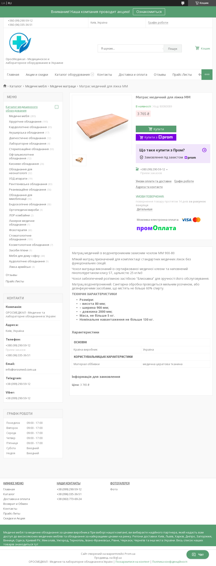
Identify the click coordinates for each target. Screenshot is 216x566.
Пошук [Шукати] (172, 49)
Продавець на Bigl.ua (108, 558)
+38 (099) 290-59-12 (69, 489)
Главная (13, 74)
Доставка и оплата (133, 74)
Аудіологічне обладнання (27, 261)
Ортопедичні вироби (24, 210)
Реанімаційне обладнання (27, 189)
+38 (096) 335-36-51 (69, 494)
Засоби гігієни (18, 250)
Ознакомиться (149, 11)
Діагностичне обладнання (27, 138)
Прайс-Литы (11, 513)
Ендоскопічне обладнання (27, 204)
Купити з (158, 137)
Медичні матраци (63, 86)
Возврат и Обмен (15, 504)
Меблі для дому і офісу (24, 256)
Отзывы (160, 74)
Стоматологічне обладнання (20, 237)
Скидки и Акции (14, 518)
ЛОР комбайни (19, 215)
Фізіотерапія (18, 230)
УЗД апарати (18, 178)
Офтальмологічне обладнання (21, 156)
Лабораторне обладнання (27, 143)
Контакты (104, 74)
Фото (114, 489)
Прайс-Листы (182, 74)
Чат (198, 555)
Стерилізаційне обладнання (29, 149)
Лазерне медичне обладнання (22, 222)
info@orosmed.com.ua (21, 369)
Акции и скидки (37, 74)
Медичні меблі (36, 86)
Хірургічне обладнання (25, 121)
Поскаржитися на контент (132, 562)
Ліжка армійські (20, 267)
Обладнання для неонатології (20, 171)
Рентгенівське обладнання (28, 184)
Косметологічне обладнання (29, 245)
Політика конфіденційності (169, 562)
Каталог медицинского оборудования (22, 108)
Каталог (15, 86)
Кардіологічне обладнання (28, 127)
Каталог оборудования (72, 74)
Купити (158, 129)
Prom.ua (130, 554)
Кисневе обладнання (24, 164)
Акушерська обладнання (26, 132)
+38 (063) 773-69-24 (69, 499)
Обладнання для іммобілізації (20, 197)
